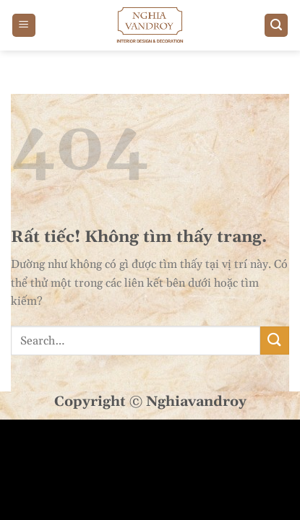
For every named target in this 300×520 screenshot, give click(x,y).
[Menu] (23, 26)
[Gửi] (274, 340)
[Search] (276, 26)
